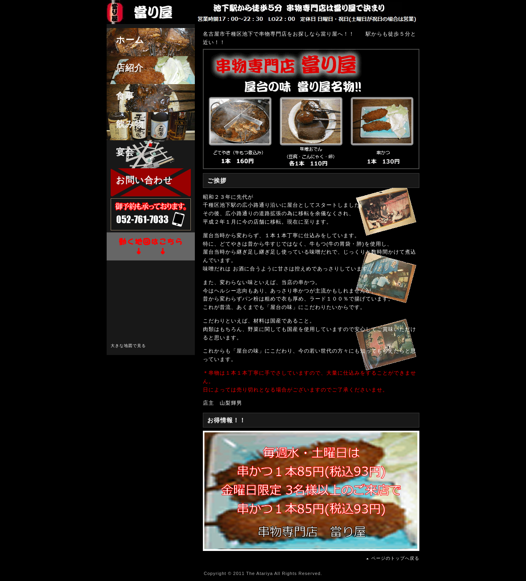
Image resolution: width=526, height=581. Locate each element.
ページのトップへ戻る (395, 558)
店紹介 (125, 68)
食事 (120, 96)
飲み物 (125, 124)
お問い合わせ (140, 180)
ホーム (125, 40)
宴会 (120, 152)
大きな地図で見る (128, 345)
